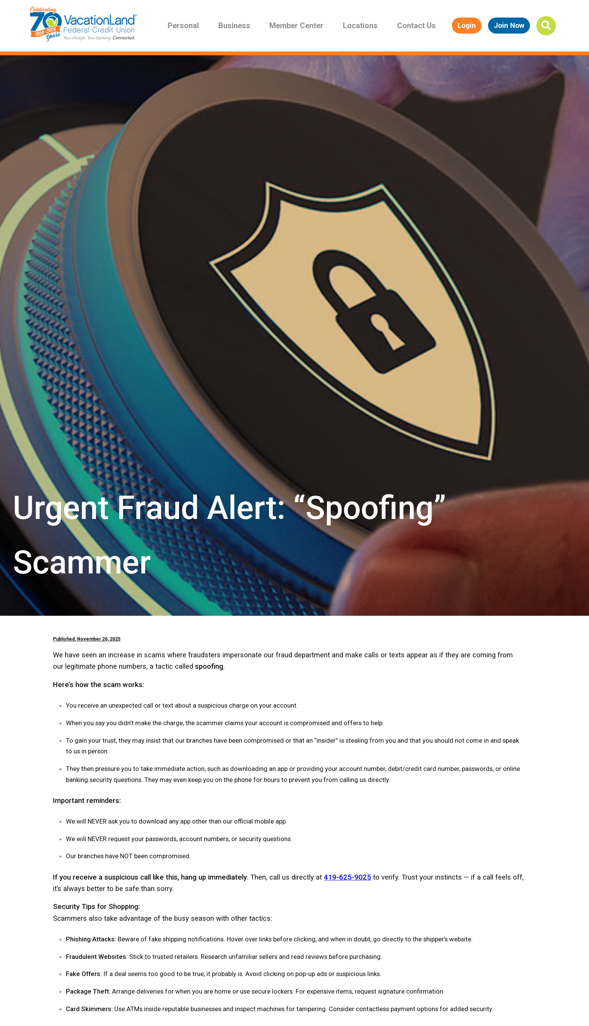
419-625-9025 (347, 877)
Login (467, 25)
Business (234, 25)
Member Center (296, 25)
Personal (183, 25)
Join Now (509, 25)
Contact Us (416, 25)
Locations (360, 25)
